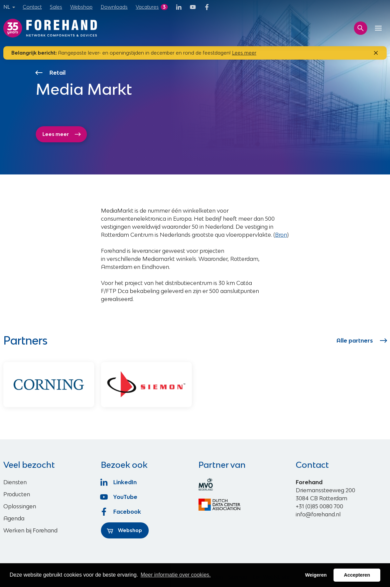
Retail (51, 73)
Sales (56, 7)
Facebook (121, 512)
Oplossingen (19, 506)
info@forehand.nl (318, 514)
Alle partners (362, 341)
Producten (16, 494)
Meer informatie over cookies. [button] (176, 575)
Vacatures (147, 7)
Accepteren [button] (357, 575)
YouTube (119, 497)
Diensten (15, 482)
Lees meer (244, 53)
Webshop (81, 7)
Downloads (114, 7)
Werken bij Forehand (30, 530)
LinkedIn (119, 482)
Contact (32, 7)
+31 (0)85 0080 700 (319, 506)
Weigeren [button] (316, 575)
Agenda (13, 518)
